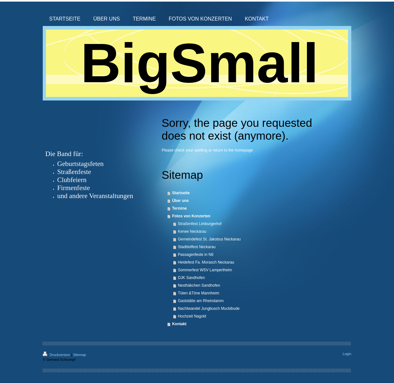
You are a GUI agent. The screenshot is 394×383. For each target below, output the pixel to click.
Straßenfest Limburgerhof (199, 224)
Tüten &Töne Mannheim (198, 293)
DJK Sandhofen (191, 277)
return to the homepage (233, 150)
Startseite (181, 193)
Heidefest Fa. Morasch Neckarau (206, 262)
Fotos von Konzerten (191, 216)
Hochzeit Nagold (192, 316)
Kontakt (179, 324)
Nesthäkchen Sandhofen (199, 285)
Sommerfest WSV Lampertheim (205, 270)
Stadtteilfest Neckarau (196, 247)
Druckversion (57, 355)
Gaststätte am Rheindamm (201, 301)
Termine (179, 208)
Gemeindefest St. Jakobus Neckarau (209, 239)
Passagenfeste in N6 (195, 254)
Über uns (180, 200)
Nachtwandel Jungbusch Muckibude (208, 308)
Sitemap (79, 355)
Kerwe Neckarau (192, 231)
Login (347, 354)
